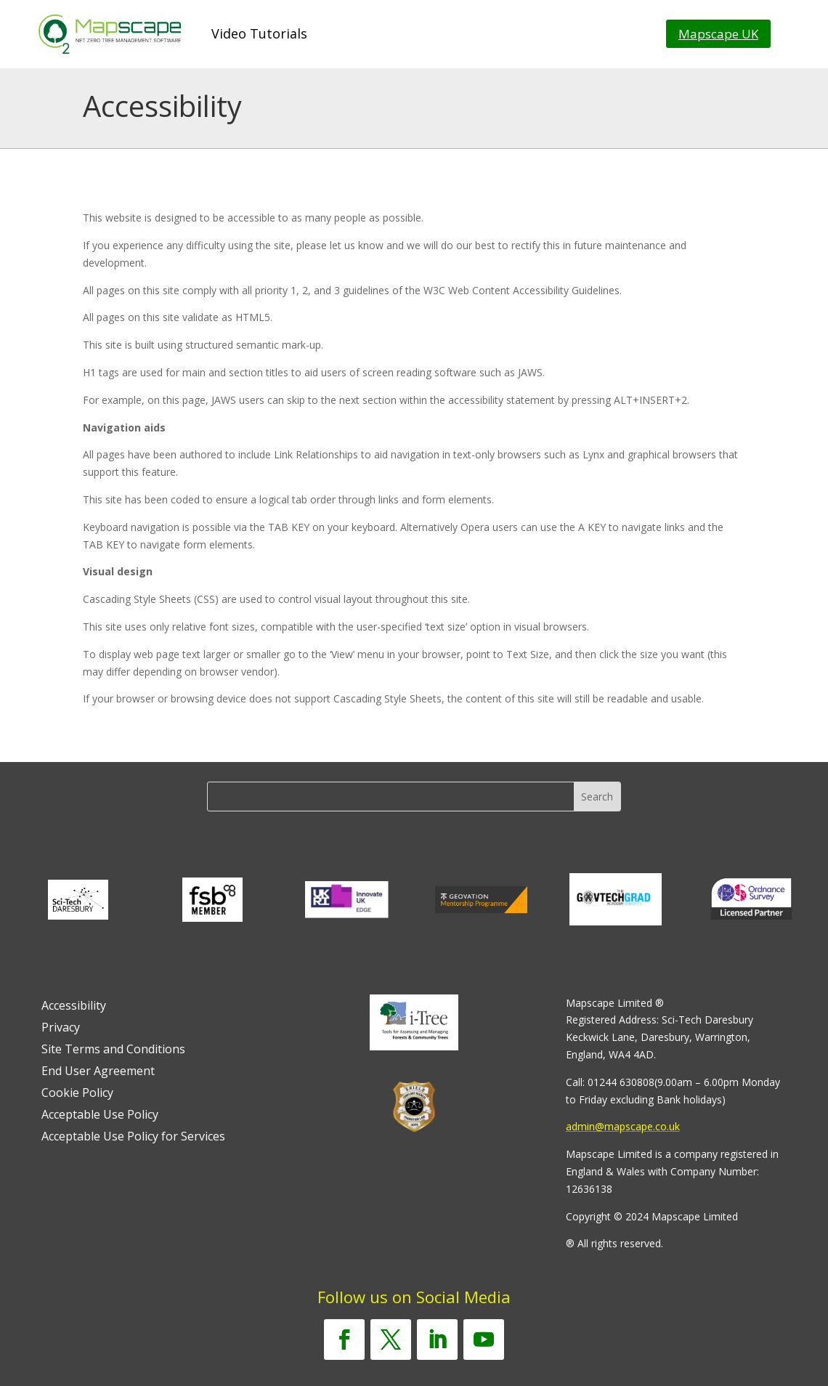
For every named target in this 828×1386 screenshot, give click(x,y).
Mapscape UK (718, 33)
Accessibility (73, 1006)
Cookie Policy (77, 1094)
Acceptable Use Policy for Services (133, 1137)
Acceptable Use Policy (99, 1115)
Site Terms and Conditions (113, 1050)
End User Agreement (98, 1072)
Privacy (60, 1028)
